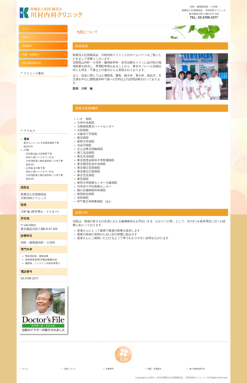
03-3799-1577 (208, 17)
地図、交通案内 (31, 54)
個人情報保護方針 (32, 63)
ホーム (26, 28)
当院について (30, 37)
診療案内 (27, 45)
